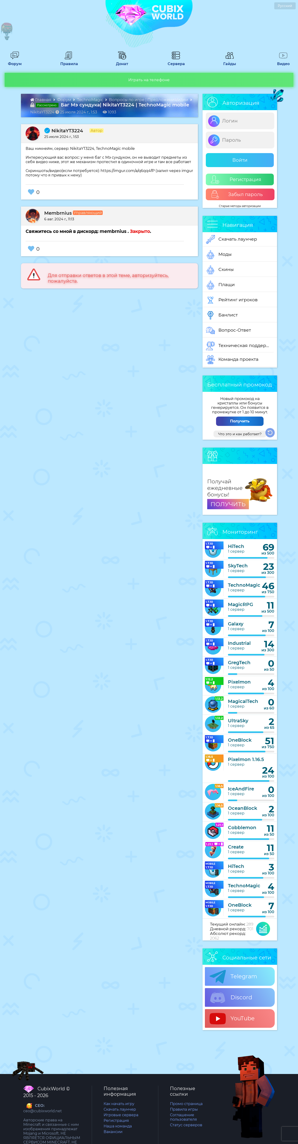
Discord (231, 998)
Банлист (222, 315)
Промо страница (186, 1104)
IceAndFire (241, 789)
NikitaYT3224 (63, 130)
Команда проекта (232, 359)
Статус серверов (186, 1125)
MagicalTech (243, 701)
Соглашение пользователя (183, 1117)
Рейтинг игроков (232, 300)
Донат (120, 61)
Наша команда (118, 1126)
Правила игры (184, 1109)
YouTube (232, 1019)
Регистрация (236, 179)
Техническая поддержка (240, 345)
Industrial (239, 643)
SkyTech (238, 565)
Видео (281, 61)
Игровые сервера (121, 1115)
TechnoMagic (90, 99)
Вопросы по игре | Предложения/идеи (149, 99)
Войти (239, 160)
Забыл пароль (237, 194)
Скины (220, 269)
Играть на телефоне (149, 79)
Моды (219, 254)
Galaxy (236, 624)
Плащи (220, 285)
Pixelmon (239, 682)
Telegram (233, 977)
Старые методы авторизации (240, 206)
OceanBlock (242, 808)
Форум (13, 61)
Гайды (228, 61)
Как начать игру (119, 1104)
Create (236, 847)
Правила (68, 61)
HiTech (236, 546)
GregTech (239, 662)
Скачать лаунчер (231, 239)
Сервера (175, 61)
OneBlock (240, 740)
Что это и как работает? (240, 434)
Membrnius (58, 213)
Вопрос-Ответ (228, 330)
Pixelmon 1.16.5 (246, 759)
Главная (41, 99)
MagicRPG (240, 604)
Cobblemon (242, 827)
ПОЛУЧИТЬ (228, 504)
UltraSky (238, 720)
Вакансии (113, 1132)
